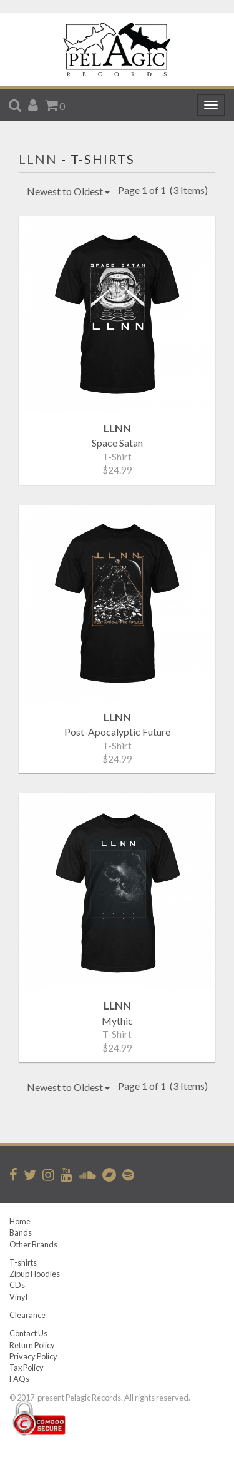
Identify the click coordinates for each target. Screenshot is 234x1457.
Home (20, 1221)
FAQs (19, 1379)
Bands (20, 1232)
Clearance (27, 1315)
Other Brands (33, 1244)
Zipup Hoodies (34, 1274)
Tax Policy (26, 1368)
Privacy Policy (33, 1356)
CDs (17, 1285)
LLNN (38, 158)
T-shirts (23, 1262)
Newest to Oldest (68, 191)
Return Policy (32, 1345)
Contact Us (28, 1333)
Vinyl (18, 1297)
